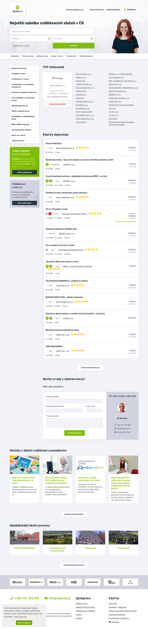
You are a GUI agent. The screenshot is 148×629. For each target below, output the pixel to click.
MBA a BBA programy (20, 124)
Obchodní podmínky (117, 614)
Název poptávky (52, 396)
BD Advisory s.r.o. (83, 108)
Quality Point (81, 91)
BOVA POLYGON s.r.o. (117, 91)
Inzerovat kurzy (97, 10)
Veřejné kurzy (42, 56)
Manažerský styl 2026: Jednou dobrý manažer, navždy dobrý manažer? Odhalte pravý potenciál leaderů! (120, 483)
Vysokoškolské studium (21, 130)
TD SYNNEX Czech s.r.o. (85, 115)
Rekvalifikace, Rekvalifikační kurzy (23, 117)
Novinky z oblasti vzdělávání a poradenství (38, 450)
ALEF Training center (84, 111)
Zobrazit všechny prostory (74, 565)
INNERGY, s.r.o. (115, 94)
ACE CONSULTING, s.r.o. (85, 87)
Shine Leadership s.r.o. (85, 118)
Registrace (122, 607)
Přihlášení (130, 10)
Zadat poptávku (113, 10)
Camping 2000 (123, 548)
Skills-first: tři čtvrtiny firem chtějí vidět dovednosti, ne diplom (23, 480)
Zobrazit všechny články (74, 514)
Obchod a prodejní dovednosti (24, 92)
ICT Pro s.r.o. (114, 111)
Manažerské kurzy (19, 68)
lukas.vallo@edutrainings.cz (57, 96)
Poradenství (71, 56)
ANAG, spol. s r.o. (115, 84)
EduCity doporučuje (55, 134)
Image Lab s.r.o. (115, 101)
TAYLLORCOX (81, 122)
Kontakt (79, 618)
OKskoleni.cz (81, 94)
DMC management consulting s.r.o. (123, 81)
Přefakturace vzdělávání (85, 611)
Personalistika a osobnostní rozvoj (23, 99)
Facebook (114, 622)
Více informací (24, 203)
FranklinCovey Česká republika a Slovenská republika (121, 123)
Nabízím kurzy (81, 603)
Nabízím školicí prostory (85, 607)
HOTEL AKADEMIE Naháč (24, 548)
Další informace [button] (20, 617)
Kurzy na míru (57, 56)
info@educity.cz (123, 428)
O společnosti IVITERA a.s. (119, 618)
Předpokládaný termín (55, 406)
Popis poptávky (52, 416)
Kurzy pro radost (18, 135)
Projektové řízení (19, 74)
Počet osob (90, 406)
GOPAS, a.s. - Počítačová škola (120, 74)
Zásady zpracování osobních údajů (123, 611)
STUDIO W (80, 98)
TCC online (113, 118)
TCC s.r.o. (112, 108)
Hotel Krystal (90, 548)
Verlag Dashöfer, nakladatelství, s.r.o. (123, 87)
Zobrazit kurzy (57, 104)
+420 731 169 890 (24, 598)
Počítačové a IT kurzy (20, 79)
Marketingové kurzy (20, 106)
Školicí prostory (86, 56)
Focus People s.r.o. (116, 77)
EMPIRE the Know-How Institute (121, 105)
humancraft (80, 81)
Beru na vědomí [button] (24, 623)
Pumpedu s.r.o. (82, 105)
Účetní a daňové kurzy (20, 111)
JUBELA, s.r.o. (81, 77)
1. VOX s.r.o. (113, 115)
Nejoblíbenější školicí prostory (30, 525)
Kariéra (79, 614)
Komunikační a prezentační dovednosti (23, 85)
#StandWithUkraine (75, 10)
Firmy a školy (27, 56)
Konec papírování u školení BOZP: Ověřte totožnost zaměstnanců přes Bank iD (56, 480)
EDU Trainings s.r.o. (57, 85)
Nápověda (113, 603)
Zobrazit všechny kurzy (90, 368)
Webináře (15, 56)
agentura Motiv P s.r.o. (85, 101)
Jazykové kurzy (18, 141)
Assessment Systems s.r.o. (119, 98)
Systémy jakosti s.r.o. (84, 84)
